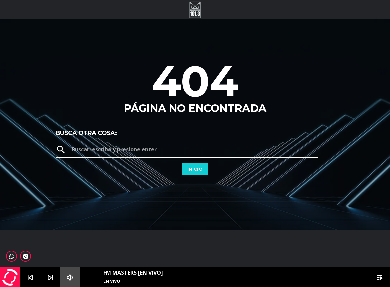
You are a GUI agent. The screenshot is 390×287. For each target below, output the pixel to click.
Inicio (195, 169)
